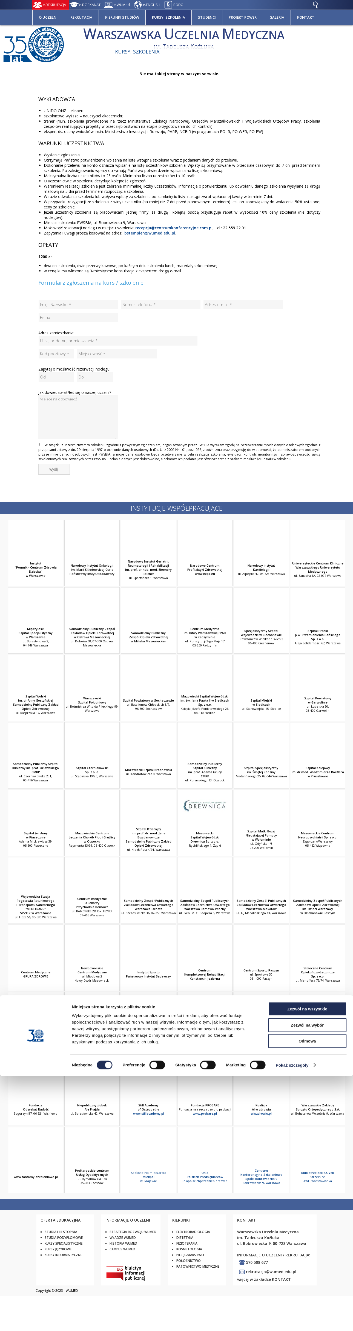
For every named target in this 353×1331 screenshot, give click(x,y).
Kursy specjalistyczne (63, 1243)
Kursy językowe (58, 1249)
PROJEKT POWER (243, 17)
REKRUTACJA (81, 17)
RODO (178, 4)
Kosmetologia (189, 1249)
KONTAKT (305, 17)
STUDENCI (207, 17)
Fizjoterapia (186, 1243)
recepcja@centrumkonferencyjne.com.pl (174, 227)
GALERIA (276, 17)
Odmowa (307, 1296)
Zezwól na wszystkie (307, 1264)
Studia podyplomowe (64, 1237)
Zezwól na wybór (307, 1280)
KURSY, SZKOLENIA (168, 17)
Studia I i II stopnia (61, 1232)
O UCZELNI (48, 17)
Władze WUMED (123, 1237)
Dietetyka (184, 1237)
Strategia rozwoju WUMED (133, 1232)
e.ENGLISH (151, 4)
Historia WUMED (123, 1243)
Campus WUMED (122, 1249)
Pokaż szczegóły (292, 1320)
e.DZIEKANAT (90, 4)
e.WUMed (122, 4)
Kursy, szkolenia (137, 51)
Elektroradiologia (193, 1232)
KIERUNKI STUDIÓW (122, 17)
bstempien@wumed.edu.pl (149, 233)
